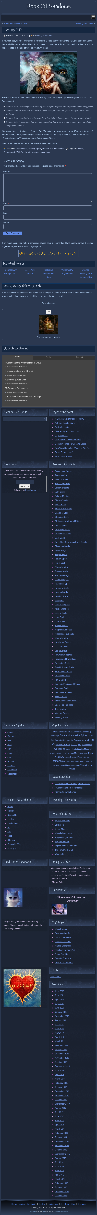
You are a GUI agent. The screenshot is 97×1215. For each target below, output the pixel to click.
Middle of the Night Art (65, 950)
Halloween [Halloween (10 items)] (74, 745)
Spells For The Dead (64, 705)
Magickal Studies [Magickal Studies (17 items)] (63, 753)
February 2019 (61, 1045)
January (11, 732)
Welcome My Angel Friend (67, 271)
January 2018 (61, 1087)
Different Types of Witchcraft (67, 431)
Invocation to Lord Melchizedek (19, 371)
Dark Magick (60, 538)
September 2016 (62, 1154)
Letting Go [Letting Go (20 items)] (79, 749)
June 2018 (59, 1070)
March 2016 (60, 1179)
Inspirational (12, 823)
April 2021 (59, 999)
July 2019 (59, 1024)
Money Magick (61, 638)
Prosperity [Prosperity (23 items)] (81, 757)
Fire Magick (60, 563)
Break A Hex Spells (63, 509)
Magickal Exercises (63, 630)
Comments (79, 357)
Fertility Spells (61, 559)
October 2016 (61, 1150)
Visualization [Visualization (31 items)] (86, 765)
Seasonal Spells (62, 688)
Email (5, 213)
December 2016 (62, 1141)
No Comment (23, 367)
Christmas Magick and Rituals (68, 521)
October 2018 (61, 1062)
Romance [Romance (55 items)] (57, 761)
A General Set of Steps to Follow (69, 419)
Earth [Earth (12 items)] (52, 740)
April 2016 (59, 1175)
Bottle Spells (60, 504)
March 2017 (60, 1129)
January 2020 (61, 1012)
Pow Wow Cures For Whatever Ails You (72, 448)
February (11, 736)
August (10, 761)
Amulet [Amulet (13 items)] (64, 731)
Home (10, 806)
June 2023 (59, 991)
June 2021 (59, 995)
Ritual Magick (61, 680)
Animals (79, 149)
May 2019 (59, 1033)
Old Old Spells (61, 646)
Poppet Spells (61, 650)
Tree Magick (60, 709)
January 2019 (61, 1049)
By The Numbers (62, 821)
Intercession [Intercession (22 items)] (87, 744)
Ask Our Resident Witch (65, 423)
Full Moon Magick (62, 575)
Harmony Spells (62, 588)
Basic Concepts (62, 427)
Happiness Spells (62, 584)
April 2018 (59, 1074)
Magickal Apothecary (64, 833)
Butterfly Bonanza (63, 958)
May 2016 (59, 1170)
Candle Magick (61, 513)
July (9, 757)
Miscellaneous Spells (64, 634)
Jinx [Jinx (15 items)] (73, 749)
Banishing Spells (62, 483)
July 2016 (59, 1162)
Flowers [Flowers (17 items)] (77, 740)
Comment (6, 171)
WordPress (39, 1211)
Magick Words (61, 625)
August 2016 (60, 1158)
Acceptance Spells (63, 471)
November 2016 (62, 1145)
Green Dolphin (61, 954)
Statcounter (55, 976)
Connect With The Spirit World (11, 271)
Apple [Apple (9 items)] (76, 732)
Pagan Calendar (62, 841)
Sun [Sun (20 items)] (75, 765)
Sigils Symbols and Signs (66, 846)
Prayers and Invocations (53, 149)
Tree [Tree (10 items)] (78, 765)
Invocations (45, 152)
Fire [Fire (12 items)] (72, 740)
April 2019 (59, 1037)
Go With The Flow (63, 941)
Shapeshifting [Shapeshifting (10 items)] (75, 761)
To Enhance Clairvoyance (16, 388)
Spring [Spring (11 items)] (58, 765)
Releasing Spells (62, 676)
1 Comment (22, 375)
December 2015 (62, 1191)
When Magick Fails (63, 456)
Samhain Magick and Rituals (67, 684)
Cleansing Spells (62, 529)
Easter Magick (61, 550)
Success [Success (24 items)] (69, 765)
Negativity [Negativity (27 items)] (59, 757)
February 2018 (61, 1083)
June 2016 (59, 1166)
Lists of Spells (61, 613)
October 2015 (61, 1196)
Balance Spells (61, 479)
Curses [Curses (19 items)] (90, 735)
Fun (9, 832)
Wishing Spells (61, 717)
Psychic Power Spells (64, 667)
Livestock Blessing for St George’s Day (85, 273)
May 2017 (59, 1120)
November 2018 (62, 1058)
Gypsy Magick (61, 435)
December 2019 (62, 1016)
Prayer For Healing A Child (16, 23)
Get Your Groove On (64, 937)
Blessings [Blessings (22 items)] (55, 735)
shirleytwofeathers (44, 35)
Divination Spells (62, 546)
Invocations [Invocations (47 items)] (59, 749)
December (12, 774)
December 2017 (62, 1091)
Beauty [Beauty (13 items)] (88, 731)
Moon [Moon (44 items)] (91, 753)
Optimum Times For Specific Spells (70, 444)
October (11, 765)
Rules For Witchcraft (64, 452)
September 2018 (62, 1066)
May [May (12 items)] (72, 753)
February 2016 (61, 1183)
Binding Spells (61, 500)
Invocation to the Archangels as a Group (23, 363)
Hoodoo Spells (61, 596)
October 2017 (61, 1100)
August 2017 (60, 1108)
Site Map (11, 840)
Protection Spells (62, 663)
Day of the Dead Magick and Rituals (71, 542)
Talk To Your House (29, 271)
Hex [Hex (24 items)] (79, 744)
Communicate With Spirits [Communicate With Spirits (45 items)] (73, 735)
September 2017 (62, 1104)
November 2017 (62, 1095)
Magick (10, 811)
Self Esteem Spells (63, 692)
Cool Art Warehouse (64, 962)
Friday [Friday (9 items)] (82, 740)
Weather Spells (61, 713)
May (9, 749)
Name (6, 204)
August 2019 (60, 1020)
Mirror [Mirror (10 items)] (86, 753)
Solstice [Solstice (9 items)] (82, 761)
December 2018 (62, 1054)
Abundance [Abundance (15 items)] (57, 731)
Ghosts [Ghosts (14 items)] (58, 745)
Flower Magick (61, 567)
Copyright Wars (14, 844)
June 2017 (59, 1116)
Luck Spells (60, 621)
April (9, 744)
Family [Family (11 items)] (68, 740)
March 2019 (60, 1041)
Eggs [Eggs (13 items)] (56, 740)
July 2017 (59, 1112)
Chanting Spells (62, 517)
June (9, 753)
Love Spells (60, 617)
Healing (10, 819)
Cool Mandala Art (62, 933)
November (12, 770)
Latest (17, 356)
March (10, 740)
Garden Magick (61, 579)
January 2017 (61, 1137)
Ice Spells (59, 600)
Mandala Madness (63, 946)
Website (6, 222)
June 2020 (59, 1008)
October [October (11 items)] (67, 757)
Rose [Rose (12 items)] (65, 761)
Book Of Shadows (48, 7)
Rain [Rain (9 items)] (88, 757)
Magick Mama (61, 929)
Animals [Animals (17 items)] (71, 731)
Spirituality (12, 815)
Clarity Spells (61, 525)
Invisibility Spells (62, 605)
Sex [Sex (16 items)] (68, 761)
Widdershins (60, 854)
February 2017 (61, 1133)
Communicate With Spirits (15, 152)
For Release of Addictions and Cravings (23, 397)
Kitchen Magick (61, 609)
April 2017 (59, 1125)
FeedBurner (30, 490)
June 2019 (59, 1029)
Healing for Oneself (84, 23)
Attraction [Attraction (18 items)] (82, 731)
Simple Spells (61, 696)
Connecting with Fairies (15, 380)
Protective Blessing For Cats (48, 273)
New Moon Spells (62, 642)
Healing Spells (35, 149)
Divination (59, 825)
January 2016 (61, 1187)
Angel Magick (21, 149)
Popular (48, 357)
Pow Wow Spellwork (64, 655)
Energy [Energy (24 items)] (62, 740)
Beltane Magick (62, 496)
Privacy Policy (13, 848)
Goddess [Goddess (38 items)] (65, 745)
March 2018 (60, 1079)
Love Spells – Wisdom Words (68, 440)
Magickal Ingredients (64, 837)
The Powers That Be (64, 850)
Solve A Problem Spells (65, 701)
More (9, 836)
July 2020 (59, 1003)
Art (8, 827)
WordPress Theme (50, 1211)
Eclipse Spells (61, 554)
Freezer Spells (61, 571)
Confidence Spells (63, 534)
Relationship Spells (63, 671)
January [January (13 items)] (68, 749)
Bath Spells (60, 492)
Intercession (33, 152)
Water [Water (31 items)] (72, 769)
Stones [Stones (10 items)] (62, 765)
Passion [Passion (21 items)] (73, 757)
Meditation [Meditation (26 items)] (78, 753)
